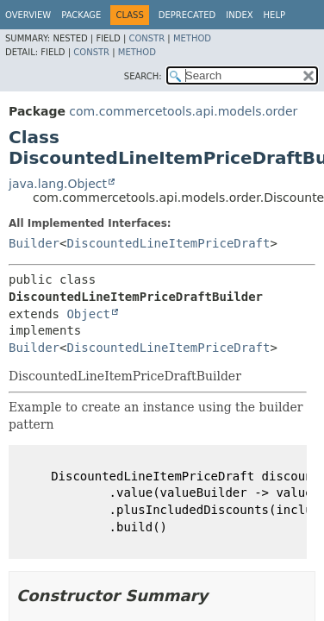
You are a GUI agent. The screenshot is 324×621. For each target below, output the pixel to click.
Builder (34, 243)
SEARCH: (143, 76)
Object (88, 314)
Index (239, 15)
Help (274, 15)
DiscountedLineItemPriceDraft (168, 243)
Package (81, 15)
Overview (28, 15)
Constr (146, 38)
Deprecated (187, 15)
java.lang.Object (58, 184)
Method (192, 38)
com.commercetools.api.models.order (183, 111)
